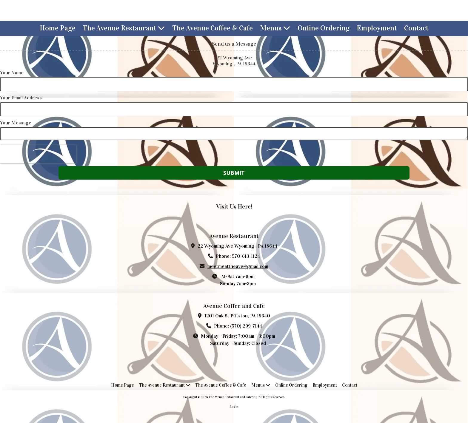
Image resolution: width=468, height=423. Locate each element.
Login (234, 406)
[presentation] (38, 154)
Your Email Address (21, 98)
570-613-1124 (246, 256)
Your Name (12, 72)
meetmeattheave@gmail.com (237, 266)
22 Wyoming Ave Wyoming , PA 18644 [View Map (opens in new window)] (237, 246)
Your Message (15, 123)
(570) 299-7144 (246, 326)
